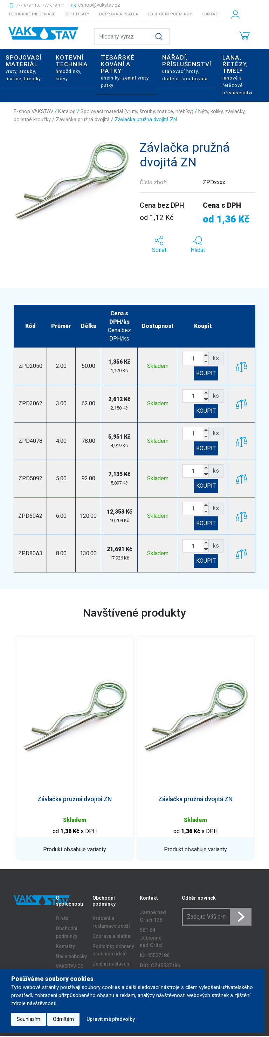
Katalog (67, 111)
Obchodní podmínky (170, 14)
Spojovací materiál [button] (23, 67)
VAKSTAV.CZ (70, 968)
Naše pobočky (71, 958)
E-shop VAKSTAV (33, 111)
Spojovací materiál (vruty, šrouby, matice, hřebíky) (137, 111)
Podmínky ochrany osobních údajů (113, 951)
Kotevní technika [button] (72, 67)
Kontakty (65, 947)
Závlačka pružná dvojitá (83, 119)
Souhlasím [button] (28, 1019)
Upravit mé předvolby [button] (111, 1019)
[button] (159, 244)
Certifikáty (77, 14)
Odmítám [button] (63, 1019)
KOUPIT (206, 373)
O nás (62, 919)
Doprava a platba (118, 14)
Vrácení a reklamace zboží (111, 923)
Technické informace (31, 14)
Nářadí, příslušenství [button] (186, 67)
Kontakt (211, 14)
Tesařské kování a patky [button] (125, 71)
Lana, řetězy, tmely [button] (237, 74)
